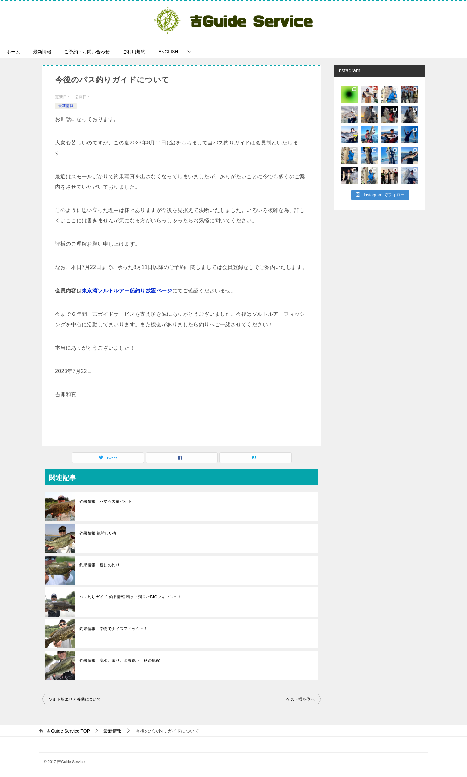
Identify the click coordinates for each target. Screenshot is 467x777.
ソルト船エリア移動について (75, 699)
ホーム (13, 51)
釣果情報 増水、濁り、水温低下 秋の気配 (119, 660)
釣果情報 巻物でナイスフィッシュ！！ (115, 628)
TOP (68, 731)
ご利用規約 (134, 51)
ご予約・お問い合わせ (87, 51)
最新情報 (42, 51)
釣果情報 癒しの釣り (99, 565)
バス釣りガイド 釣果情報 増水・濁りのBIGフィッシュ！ (130, 597)
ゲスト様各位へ (300, 699)
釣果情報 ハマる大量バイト (105, 501)
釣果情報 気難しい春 (98, 533)
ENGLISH (168, 51)
